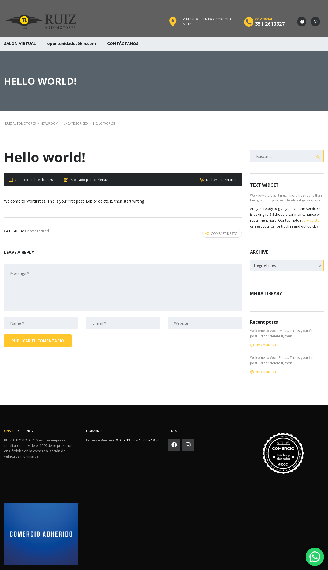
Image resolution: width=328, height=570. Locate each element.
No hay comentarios (221, 180)
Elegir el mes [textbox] (265, 265)
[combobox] (287, 265)
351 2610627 (270, 23)
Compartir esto (221, 233)
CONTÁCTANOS (123, 43)
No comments (264, 345)
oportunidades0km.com (71, 43)
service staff (312, 220)
